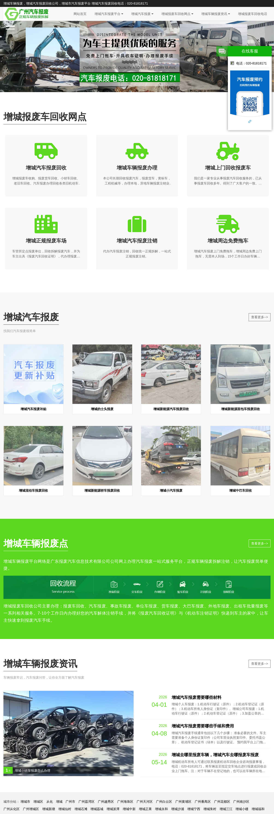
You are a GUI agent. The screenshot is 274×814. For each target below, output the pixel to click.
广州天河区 (145, 801)
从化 (49, 801)
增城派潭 (113, 809)
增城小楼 (241, 809)
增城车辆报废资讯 (215, 14)
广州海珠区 (125, 801)
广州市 (70, 801)
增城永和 (161, 809)
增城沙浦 (177, 809)
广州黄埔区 (183, 801)
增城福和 (258, 809)
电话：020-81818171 (248, 63)
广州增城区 (31, 809)
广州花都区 (222, 801)
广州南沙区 (241, 801)
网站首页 (80, 14)
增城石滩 (80, 809)
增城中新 (129, 809)
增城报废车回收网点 (177, 14)
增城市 (25, 801)
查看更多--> (259, 317)
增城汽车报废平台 (109, 14)
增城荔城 (96, 809)
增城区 (38, 801)
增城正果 (145, 809)
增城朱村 (209, 809)
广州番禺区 (203, 801)
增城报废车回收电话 (252, 14)
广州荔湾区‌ (86, 801)
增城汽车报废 (142, 14)
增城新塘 (48, 809)
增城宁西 (193, 809)
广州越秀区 (106, 801)
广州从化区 (11, 809)
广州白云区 (164, 801)
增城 (59, 801)
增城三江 (226, 809)
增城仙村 (64, 809)
